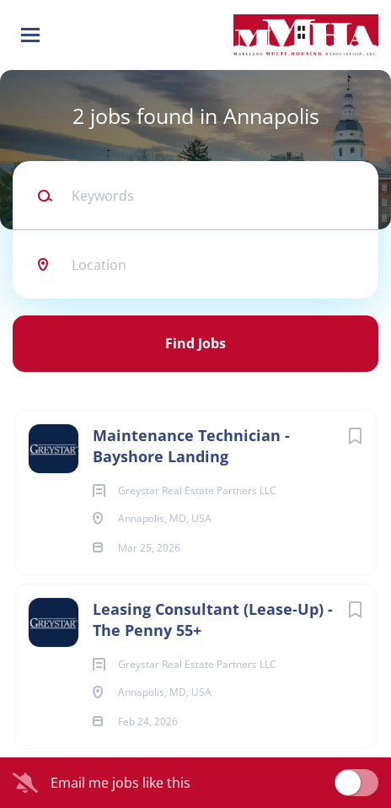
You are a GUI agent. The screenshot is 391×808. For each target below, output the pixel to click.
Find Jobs (195, 343)
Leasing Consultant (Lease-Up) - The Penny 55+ (213, 619)
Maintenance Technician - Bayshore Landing (191, 445)
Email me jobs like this (120, 782)
